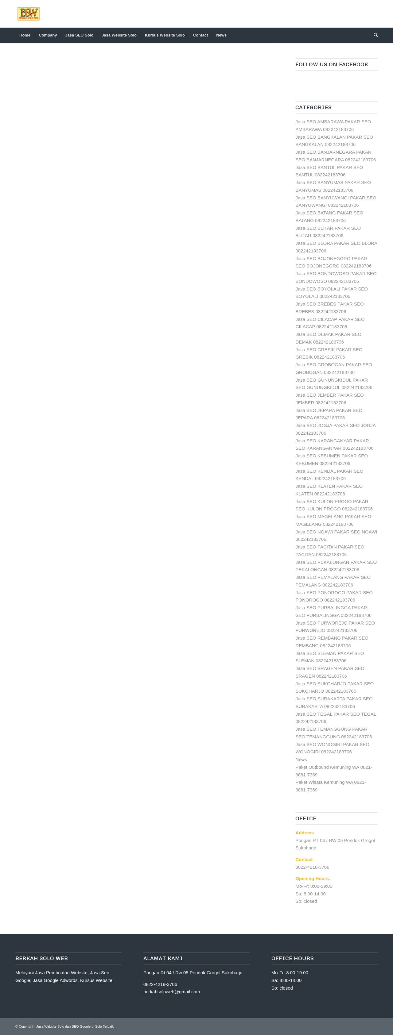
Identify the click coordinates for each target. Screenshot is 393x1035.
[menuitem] (24, 35)
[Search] (374, 35)
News (301, 759)
